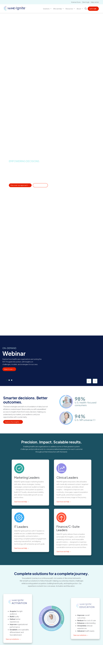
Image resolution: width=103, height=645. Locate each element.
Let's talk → (94, 9)
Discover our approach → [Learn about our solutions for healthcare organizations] (20, 185)
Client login (85, 2)
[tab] (6, 380)
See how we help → (21, 502)
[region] (51, 361)
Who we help (57, 7)
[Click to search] (86, 9)
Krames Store (76, 2)
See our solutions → (13, 639)
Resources (69, 7)
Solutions (46, 7)
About (79, 7)
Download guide (76, 368)
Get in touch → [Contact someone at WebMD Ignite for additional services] (40, 185)
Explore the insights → (13, 422)
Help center (95, 2)
